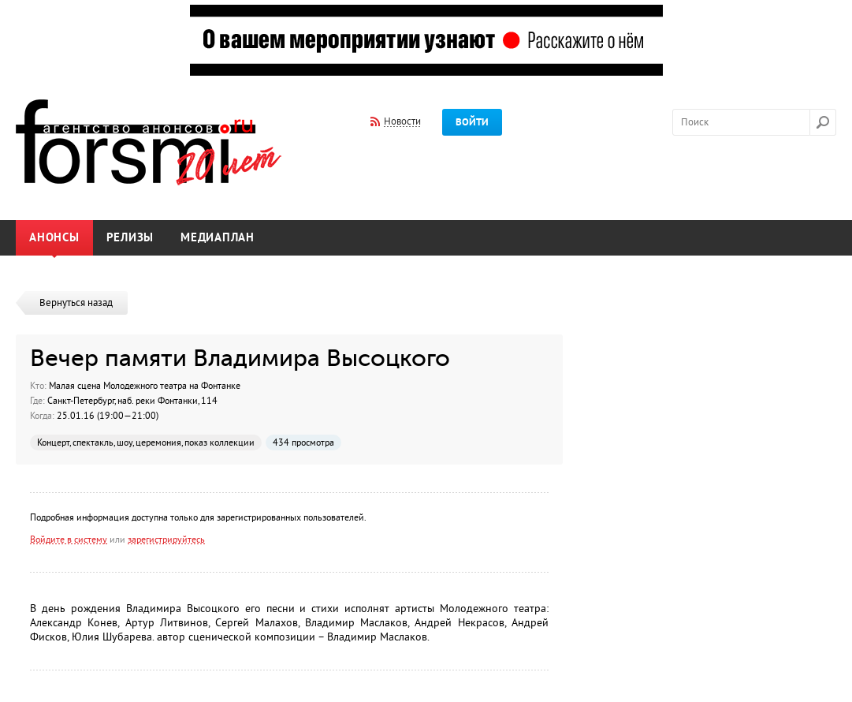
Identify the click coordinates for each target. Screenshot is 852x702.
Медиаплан (217, 238)
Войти (472, 122)
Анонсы (54, 238)
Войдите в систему (68, 539)
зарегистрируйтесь (166, 539)
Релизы (130, 238)
